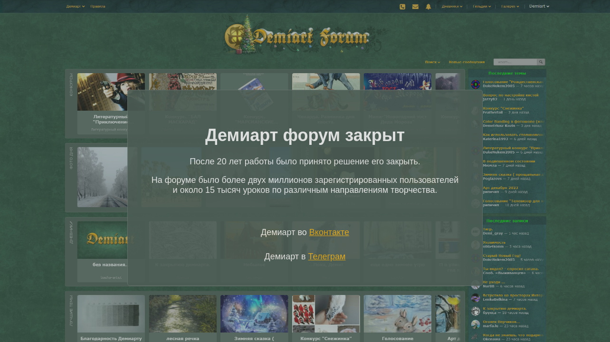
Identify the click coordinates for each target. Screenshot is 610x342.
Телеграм (327, 256)
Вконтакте (329, 232)
